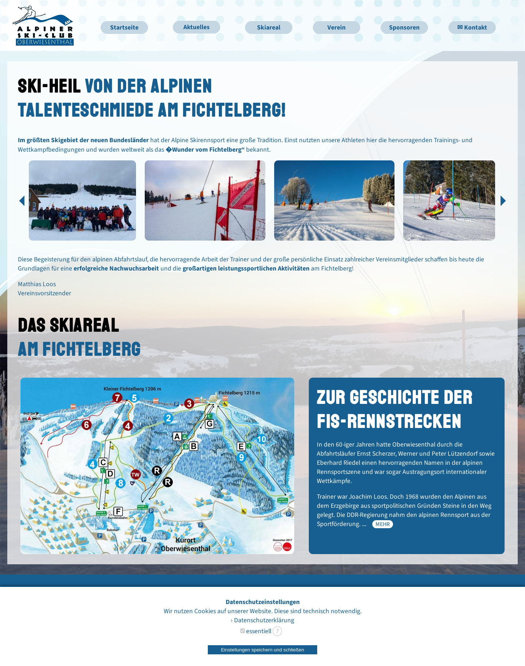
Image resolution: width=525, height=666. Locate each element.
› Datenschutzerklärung (262, 620)
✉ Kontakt (472, 27)
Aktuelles (196, 27)
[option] (82, 204)
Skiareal (268, 27)
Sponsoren (404, 27)
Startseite (124, 27)
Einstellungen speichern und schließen (262, 650)
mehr (383, 524)
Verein (336, 27)
